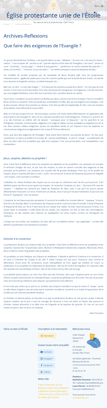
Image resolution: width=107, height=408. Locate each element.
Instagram (46, 358)
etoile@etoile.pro (80, 397)
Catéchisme (53, 388)
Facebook (46, 365)
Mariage (62, 391)
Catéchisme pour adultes (49, 394)
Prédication (50, 384)
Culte (40, 384)
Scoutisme (54, 397)
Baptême (64, 388)
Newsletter (47, 336)
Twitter (45, 372)
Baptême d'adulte (48, 391)
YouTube (45, 352)
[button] (99, 6)
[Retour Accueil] (54, 6)
